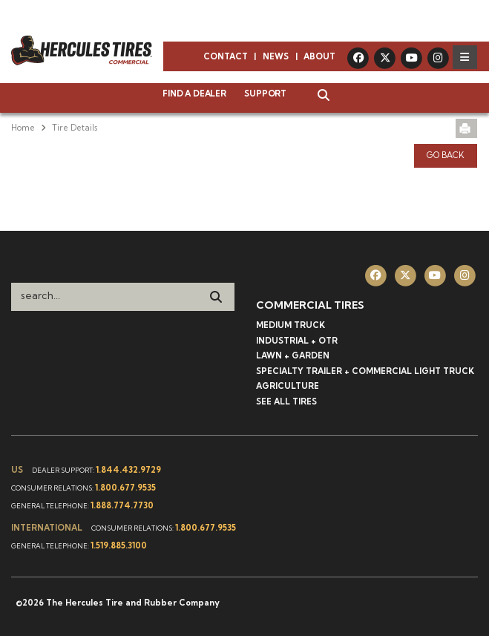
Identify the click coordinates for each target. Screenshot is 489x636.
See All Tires (286, 401)
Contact (225, 56)
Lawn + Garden (292, 355)
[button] (316, 96)
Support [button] (265, 93)
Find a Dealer (194, 93)
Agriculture (287, 386)
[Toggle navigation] (465, 57)
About (319, 56)
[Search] (215, 297)
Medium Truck (290, 325)
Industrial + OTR (297, 340)
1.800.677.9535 (125, 487)
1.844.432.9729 (128, 470)
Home (23, 127)
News (276, 56)
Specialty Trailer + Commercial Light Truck (365, 371)
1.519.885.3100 (119, 545)
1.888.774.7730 (122, 505)
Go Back (446, 155)
